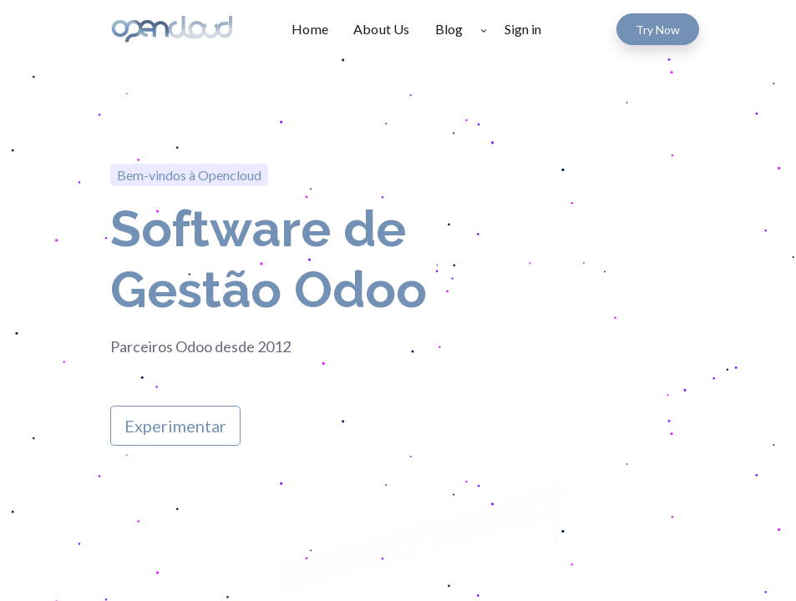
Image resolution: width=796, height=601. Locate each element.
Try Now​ (658, 30)
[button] (482, 29)
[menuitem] (316, 29)
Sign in (522, 29)
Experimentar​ (175, 426)
